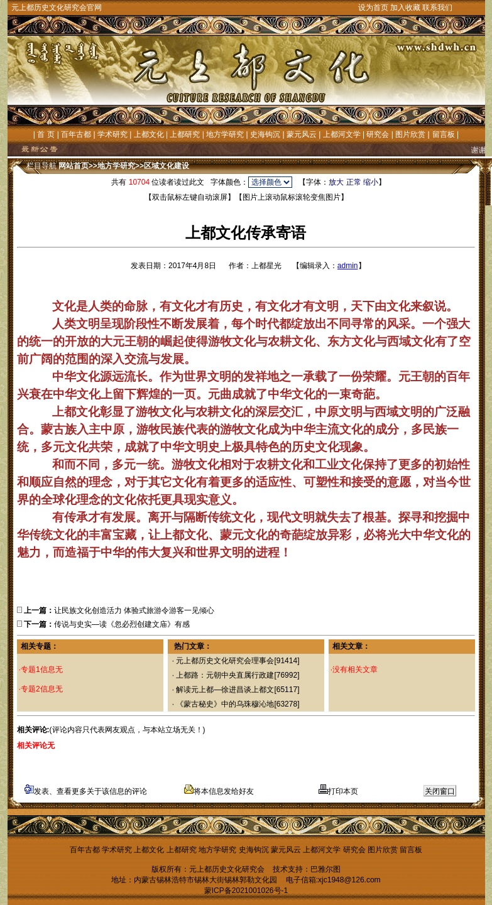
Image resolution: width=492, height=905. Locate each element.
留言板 (443, 134)
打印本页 (338, 791)
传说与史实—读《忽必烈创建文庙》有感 (122, 624)
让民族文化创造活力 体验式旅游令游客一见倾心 (134, 610)
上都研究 (185, 134)
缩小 (370, 182)
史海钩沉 (265, 134)
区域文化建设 (166, 165)
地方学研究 (225, 134)
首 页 (45, 134)
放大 (336, 182)
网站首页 (73, 165)
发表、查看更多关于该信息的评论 (86, 791)
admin (347, 265)
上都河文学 (342, 134)
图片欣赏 (410, 134)
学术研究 (112, 134)
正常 (353, 182)
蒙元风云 (302, 134)
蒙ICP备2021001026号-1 (246, 890)
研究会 (377, 134)
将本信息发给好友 (219, 791)
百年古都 (76, 134)
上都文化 (149, 134)
